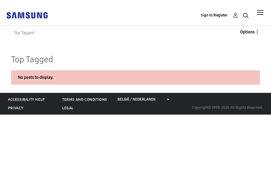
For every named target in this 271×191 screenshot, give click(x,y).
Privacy (15, 108)
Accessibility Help (26, 99)
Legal (68, 108)
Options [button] (247, 31)
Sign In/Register (214, 15)
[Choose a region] (143, 99)
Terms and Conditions (84, 99)
